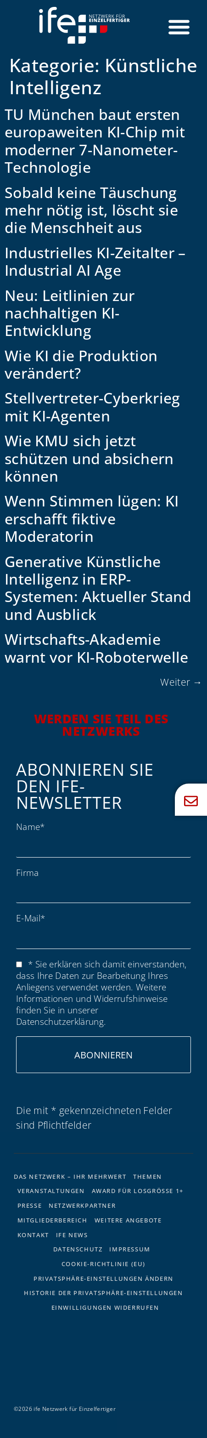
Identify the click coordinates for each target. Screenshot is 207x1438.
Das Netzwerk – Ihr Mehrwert (70, 1176)
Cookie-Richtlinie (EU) (103, 1264)
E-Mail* (30, 918)
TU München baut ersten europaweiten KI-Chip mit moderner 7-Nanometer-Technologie (95, 140)
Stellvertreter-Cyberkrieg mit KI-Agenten (92, 406)
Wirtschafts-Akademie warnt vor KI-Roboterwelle (97, 647)
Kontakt (33, 1235)
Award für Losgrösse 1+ (138, 1191)
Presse (29, 1205)
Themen (147, 1176)
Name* (30, 826)
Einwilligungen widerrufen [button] (105, 1307)
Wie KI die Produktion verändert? (81, 364)
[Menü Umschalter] (179, 26)
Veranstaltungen (51, 1191)
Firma (27, 872)
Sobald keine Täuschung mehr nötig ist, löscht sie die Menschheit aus (91, 210)
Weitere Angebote (128, 1220)
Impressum (129, 1249)
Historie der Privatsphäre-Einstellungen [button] (103, 1293)
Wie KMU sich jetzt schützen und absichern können (89, 458)
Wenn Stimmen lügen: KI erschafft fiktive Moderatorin (92, 518)
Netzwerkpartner (82, 1205)
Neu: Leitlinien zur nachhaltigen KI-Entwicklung (70, 313)
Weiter (181, 682)
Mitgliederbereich (52, 1220)
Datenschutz (78, 1249)
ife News (72, 1235)
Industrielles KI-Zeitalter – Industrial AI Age (95, 261)
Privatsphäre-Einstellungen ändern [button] (103, 1278)
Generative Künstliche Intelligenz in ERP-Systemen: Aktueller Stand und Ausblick (98, 587)
